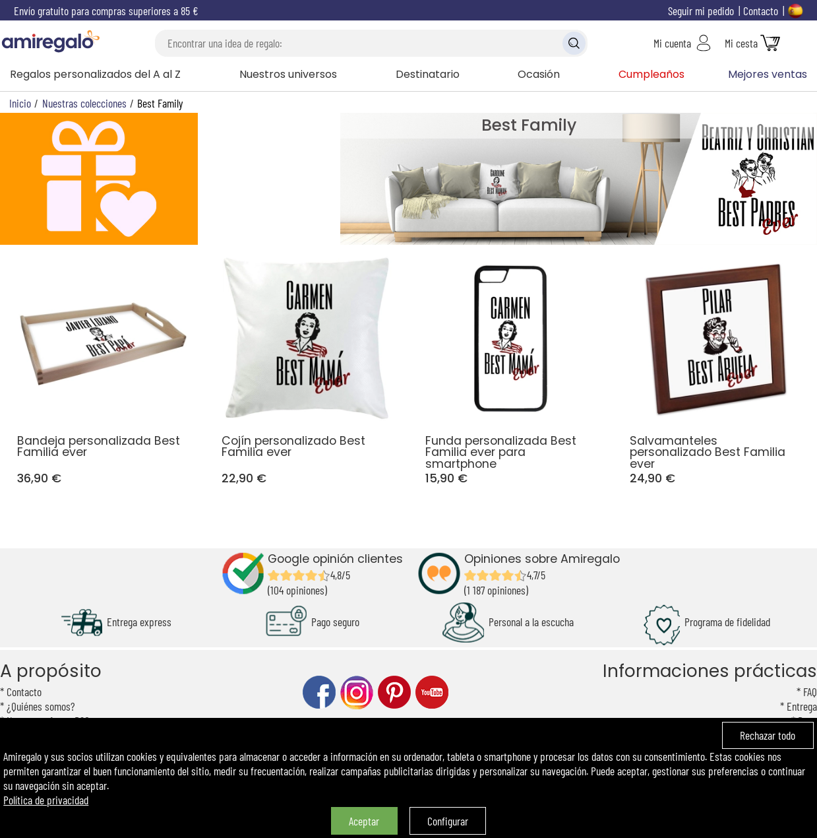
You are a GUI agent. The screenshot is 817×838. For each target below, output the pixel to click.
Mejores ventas (767, 74)
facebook (319, 692)
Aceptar (364, 821)
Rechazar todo (767, 735)
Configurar (447, 821)
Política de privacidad (45, 799)
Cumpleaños (651, 74)
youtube (431, 692)
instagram (356, 692)
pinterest (394, 692)
